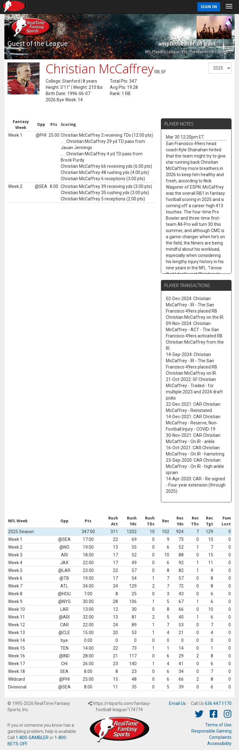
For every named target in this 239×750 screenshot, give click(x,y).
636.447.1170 (218, 703)
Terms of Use (218, 724)
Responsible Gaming (211, 731)
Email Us (177, 703)
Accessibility (219, 743)
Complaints (220, 737)
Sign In (209, 6)
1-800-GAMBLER (32, 737)
